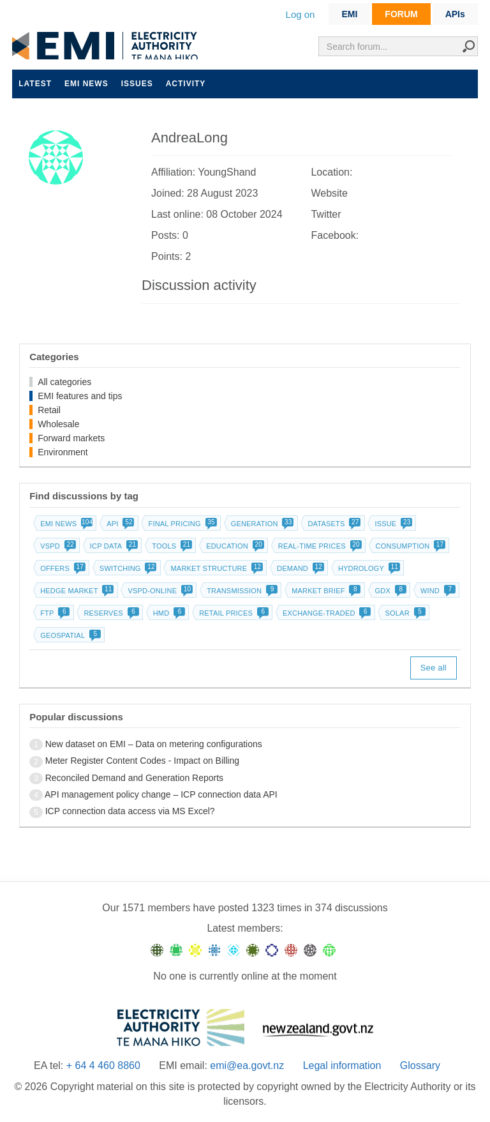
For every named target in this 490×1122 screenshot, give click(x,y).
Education (234, 546)
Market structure (215, 568)
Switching (127, 568)
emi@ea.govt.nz (247, 1065)
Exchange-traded (326, 613)
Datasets (333, 523)
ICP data (113, 546)
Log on (300, 14)
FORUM (401, 14)
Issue (392, 523)
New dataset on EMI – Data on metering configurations (153, 744)
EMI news (86, 83)
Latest (35, 83)
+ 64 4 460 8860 (103, 1065)
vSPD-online (159, 591)
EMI (349, 14)
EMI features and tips (80, 396)
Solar (403, 613)
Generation (261, 523)
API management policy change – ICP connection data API (161, 794)
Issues (137, 83)
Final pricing (181, 523)
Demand (299, 568)
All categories (64, 382)
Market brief (325, 591)
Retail (49, 410)
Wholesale (58, 424)
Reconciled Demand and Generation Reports (134, 778)
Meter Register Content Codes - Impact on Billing (142, 760)
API (119, 523)
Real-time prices (318, 546)
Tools (170, 546)
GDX (389, 591)
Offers (61, 568)
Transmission (241, 591)
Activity (186, 83)
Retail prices (232, 613)
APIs (455, 14)
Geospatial (69, 635)
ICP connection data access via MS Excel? (130, 811)
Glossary (420, 1065)
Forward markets (71, 438)
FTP (53, 613)
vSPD (56, 546)
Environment (63, 452)
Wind (436, 591)
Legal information (342, 1065)
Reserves (110, 613)
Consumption (409, 546)
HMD (168, 613)
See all (433, 667)
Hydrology (367, 568)
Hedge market (75, 591)
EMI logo (108, 45)
